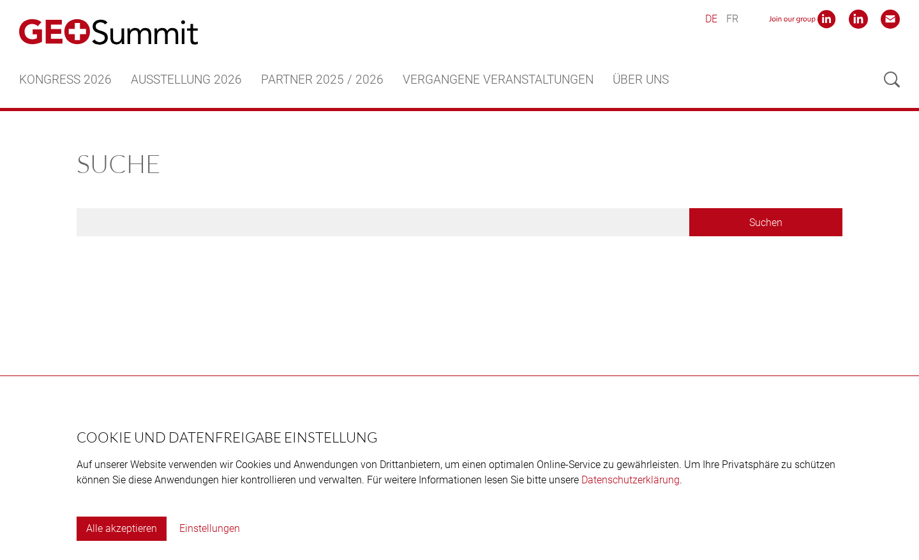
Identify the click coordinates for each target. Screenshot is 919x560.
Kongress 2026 (65, 79)
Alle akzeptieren (121, 528)
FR (732, 19)
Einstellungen (209, 528)
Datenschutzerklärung (630, 480)
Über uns (641, 79)
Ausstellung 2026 (186, 79)
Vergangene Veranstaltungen (498, 79)
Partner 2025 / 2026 (322, 79)
